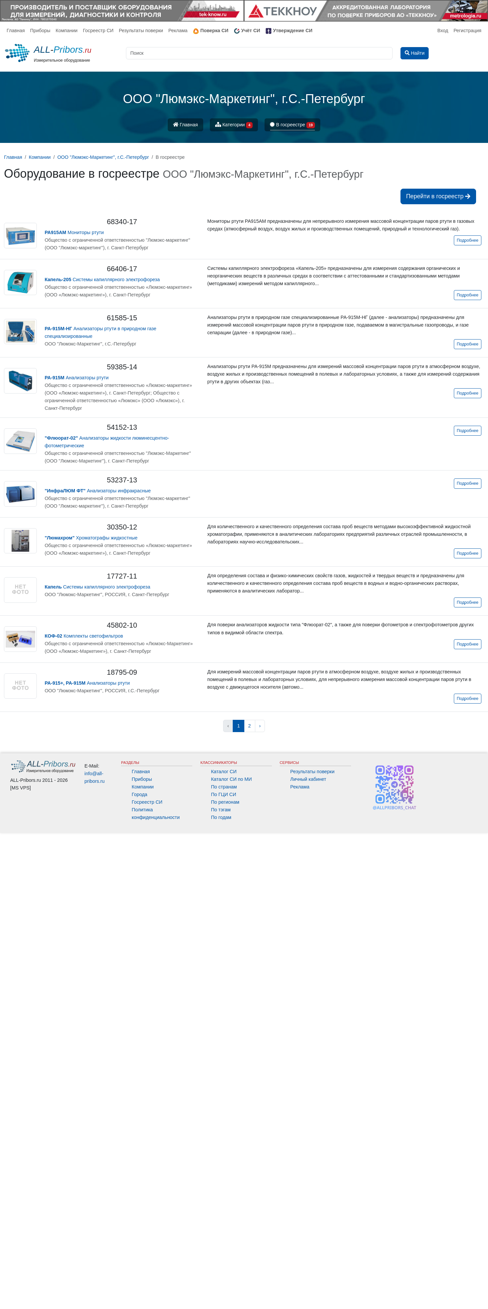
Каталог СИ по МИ (231, 779)
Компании (67, 30)
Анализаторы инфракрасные (98, 490)
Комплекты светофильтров (84, 636)
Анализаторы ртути (77, 377)
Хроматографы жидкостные (91, 537)
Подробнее (467, 240)
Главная (16, 30)
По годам (221, 817)
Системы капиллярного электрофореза (102, 279)
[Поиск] (259, 53)
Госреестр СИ (98, 30)
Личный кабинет (308, 779)
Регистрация (467, 30)
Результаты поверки (141, 30)
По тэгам (220, 809)
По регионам (225, 802)
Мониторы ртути (74, 232)
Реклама (178, 30)
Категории (234, 125)
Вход (442, 30)
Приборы (40, 30)
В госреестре (292, 125)
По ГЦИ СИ (223, 794)
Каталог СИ (223, 771)
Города (139, 794)
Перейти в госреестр (438, 196)
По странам (224, 786)
